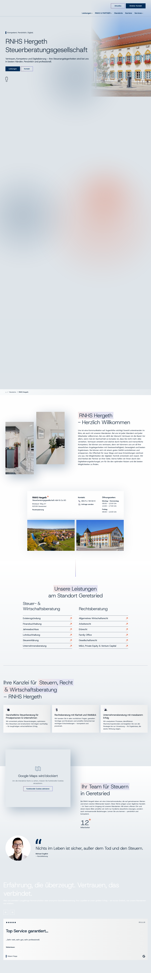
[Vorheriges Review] (5, 912)
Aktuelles (118, 6)
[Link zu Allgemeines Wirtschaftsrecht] (103, 618)
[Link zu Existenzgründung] (47, 618)
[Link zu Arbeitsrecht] (103, 623)
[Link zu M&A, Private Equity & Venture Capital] (103, 645)
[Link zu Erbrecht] (103, 629)
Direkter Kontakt (136, 6)
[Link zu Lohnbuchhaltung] (47, 634)
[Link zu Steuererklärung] (47, 640)
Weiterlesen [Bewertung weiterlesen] (10, 947)
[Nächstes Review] (12, 912)
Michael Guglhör (42, 854)
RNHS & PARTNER (103, 13)
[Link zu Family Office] (103, 634)
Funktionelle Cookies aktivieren (38, 789)
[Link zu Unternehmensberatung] (47, 645)
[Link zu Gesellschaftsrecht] (103, 640)
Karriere (128, 13)
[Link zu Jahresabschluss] (47, 629)
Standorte (118, 13)
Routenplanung (38, 510)
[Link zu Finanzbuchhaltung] (47, 623)
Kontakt (28, 69)
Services (139, 13)
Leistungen (87, 13)
